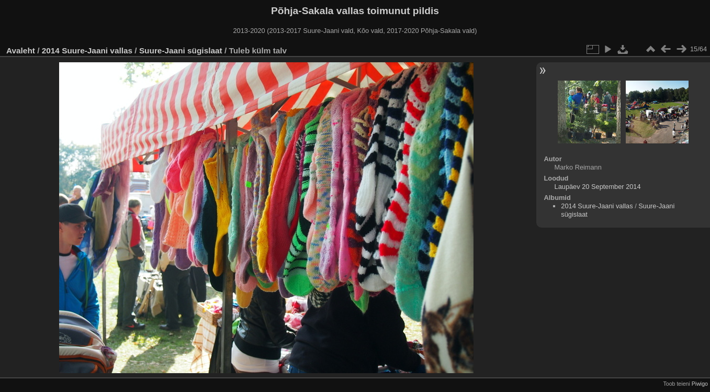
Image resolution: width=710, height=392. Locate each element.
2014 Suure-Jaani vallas (87, 50)
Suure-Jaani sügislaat (180, 50)
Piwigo (700, 383)
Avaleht (20, 50)
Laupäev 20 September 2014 (598, 187)
